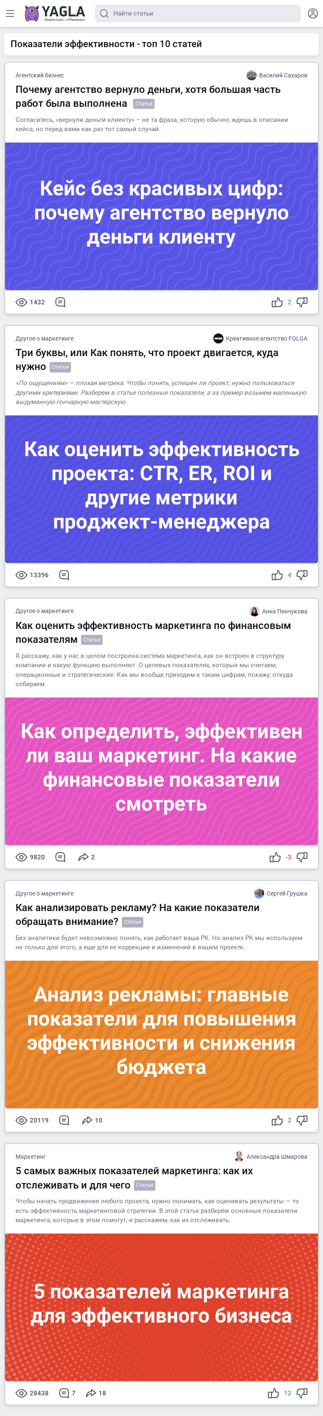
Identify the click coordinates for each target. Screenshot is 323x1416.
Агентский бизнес (40, 75)
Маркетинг (31, 1156)
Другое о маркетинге (45, 338)
